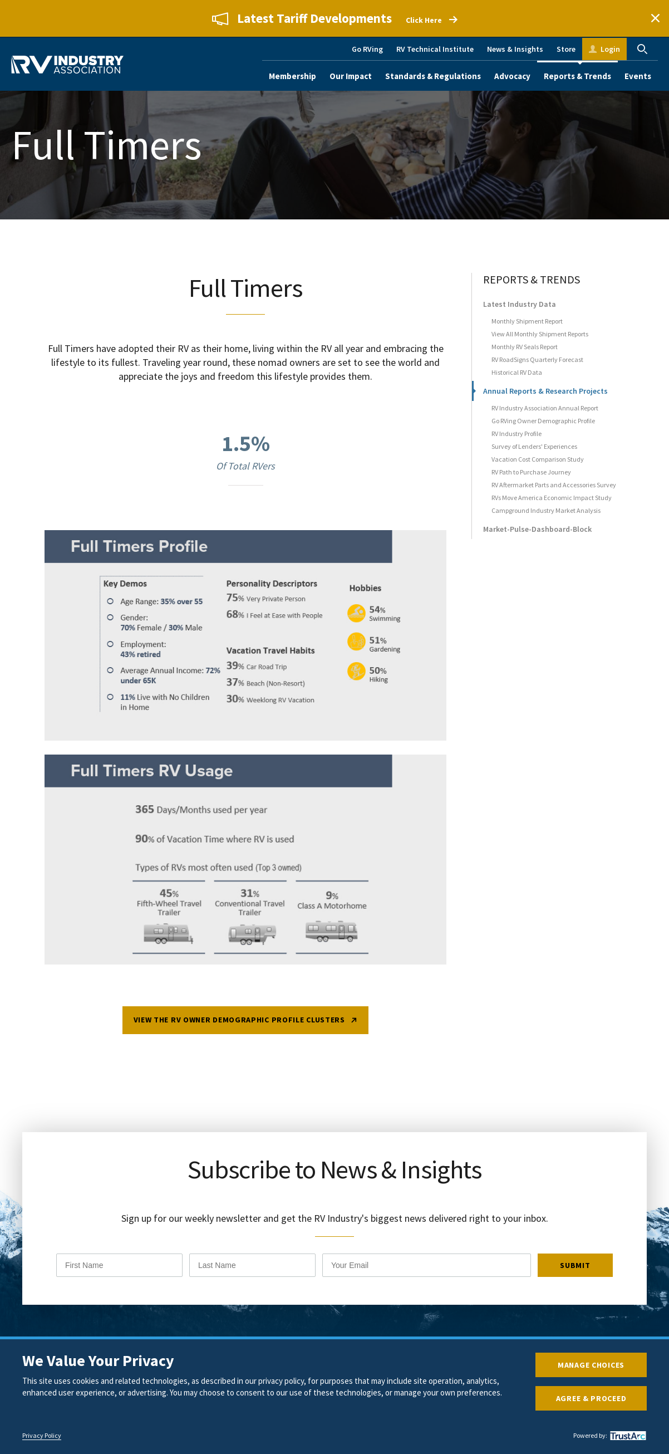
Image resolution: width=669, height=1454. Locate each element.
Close (655, 18)
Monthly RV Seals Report (524, 350)
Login (610, 49)
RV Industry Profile (516, 437)
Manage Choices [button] (591, 1365)
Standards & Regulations (433, 76)
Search (642, 49)
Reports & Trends (577, 76)
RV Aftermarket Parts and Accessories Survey (553, 488)
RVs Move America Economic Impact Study (551, 501)
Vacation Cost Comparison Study (537, 462)
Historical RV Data (516, 375)
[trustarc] (626, 1435)
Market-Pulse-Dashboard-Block (537, 532)
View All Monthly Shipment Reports (539, 337)
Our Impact (350, 76)
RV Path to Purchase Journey (531, 475)
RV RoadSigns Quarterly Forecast (537, 363)
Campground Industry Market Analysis (546, 514)
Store (566, 49)
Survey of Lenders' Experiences (534, 449)
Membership (292, 76)
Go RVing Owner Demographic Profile (543, 424)
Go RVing (367, 49)
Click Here (424, 20)
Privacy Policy (41, 1435)
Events (637, 76)
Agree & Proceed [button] (591, 1398)
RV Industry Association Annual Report (544, 411)
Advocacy (512, 76)
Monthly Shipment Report (527, 324)
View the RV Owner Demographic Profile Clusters (239, 1025)
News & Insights (515, 49)
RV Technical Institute (435, 49)
